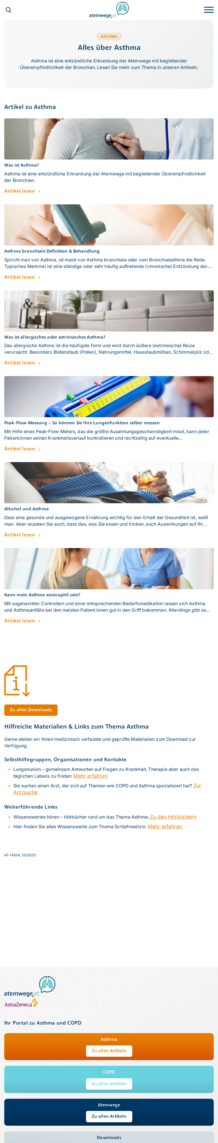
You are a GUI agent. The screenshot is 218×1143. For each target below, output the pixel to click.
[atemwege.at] (109, 9)
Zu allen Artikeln (109, 1051)
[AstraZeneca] (21, 1005)
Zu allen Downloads (31, 710)
